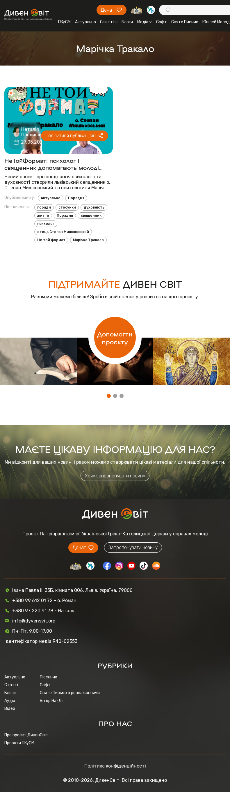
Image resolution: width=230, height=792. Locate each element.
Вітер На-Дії (51, 700)
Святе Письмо (184, 22)
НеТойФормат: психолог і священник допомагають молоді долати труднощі (51, 164)
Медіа (144, 22)
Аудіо (9, 700)
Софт (161, 22)
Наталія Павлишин (33, 131)
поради (44, 207)
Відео (9, 708)
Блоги (127, 22)
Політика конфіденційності (115, 766)
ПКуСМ (64, 22)
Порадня (76, 198)
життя (43, 216)
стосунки (67, 207)
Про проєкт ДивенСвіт (26, 735)
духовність (94, 207)
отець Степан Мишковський (63, 232)
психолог (45, 224)
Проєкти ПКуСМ (19, 742)
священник (91, 216)
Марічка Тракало (88, 240)
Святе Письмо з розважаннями (70, 692)
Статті (108, 22)
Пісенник (48, 677)
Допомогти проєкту (115, 337)
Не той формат (51, 240)
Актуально (85, 22)
